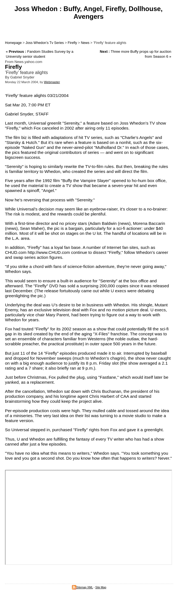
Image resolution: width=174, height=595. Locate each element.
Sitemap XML (82, 587)
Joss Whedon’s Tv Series (44, 43)
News (85, 43)
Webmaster (52, 82)
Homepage (13, 43)
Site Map (100, 587)
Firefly (72, 43)
